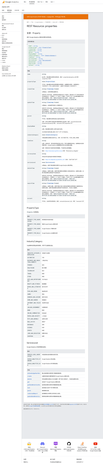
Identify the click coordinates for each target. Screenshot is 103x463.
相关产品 (40, 2)
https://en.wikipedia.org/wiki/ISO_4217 (55, 159)
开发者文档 (47, 22)
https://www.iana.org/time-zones (53, 151)
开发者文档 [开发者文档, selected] (32, 2)
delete (29, 379)
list (28, 387)
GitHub (49, 16)
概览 (25, 2)
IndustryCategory (50, 55)
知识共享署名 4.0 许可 (48, 404)
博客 (46, 2)
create (29, 376)
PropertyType (47, 47)
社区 (52, 2)
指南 (3, 10)
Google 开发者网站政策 (34, 406)
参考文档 (61, 22)
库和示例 (16, 10)
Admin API (5, 7)
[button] (10, 35)
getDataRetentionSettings (35, 385)
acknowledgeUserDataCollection (37, 373)
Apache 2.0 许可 (73, 404)
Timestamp (50, 89)
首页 (28, 22)
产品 (32, 22)
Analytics (12, 2)
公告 (59, 16)
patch (29, 390)
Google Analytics (39, 22)
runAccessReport (32, 393)
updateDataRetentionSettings (36, 396)
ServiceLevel (47, 60)
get (28, 382)
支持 (23, 10)
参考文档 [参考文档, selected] (9, 10)
